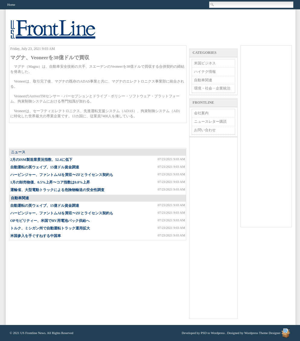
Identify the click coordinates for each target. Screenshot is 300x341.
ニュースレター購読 (210, 121)
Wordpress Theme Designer (262, 333)
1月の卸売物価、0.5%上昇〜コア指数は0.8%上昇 (50, 182)
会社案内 (201, 113)
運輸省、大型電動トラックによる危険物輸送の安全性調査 (57, 190)
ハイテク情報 (205, 72)
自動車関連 (20, 198)
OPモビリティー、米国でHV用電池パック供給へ (50, 221)
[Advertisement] (98, 136)
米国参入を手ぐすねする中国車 (35, 236)
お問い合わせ (205, 130)
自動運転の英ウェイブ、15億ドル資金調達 (44, 167)
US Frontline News (59, 32)
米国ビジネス (205, 63)
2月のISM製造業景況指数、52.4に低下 (41, 160)
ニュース (18, 152)
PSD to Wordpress (213, 333)
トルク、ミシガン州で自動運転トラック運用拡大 (50, 228)
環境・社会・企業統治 (212, 88)
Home (11, 4)
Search (212, 4)
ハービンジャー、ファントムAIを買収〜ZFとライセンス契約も (61, 175)
